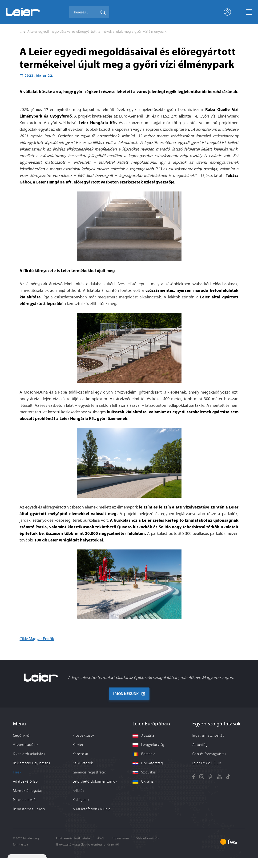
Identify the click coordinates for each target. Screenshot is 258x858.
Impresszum (120, 838)
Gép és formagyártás (209, 754)
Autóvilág (200, 745)
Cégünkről (21, 735)
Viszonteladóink (25, 745)
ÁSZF (101, 838)
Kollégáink (81, 800)
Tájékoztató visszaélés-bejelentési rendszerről (87, 844)
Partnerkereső (24, 800)
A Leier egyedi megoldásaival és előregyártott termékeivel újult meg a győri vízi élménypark (96, 31)
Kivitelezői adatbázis (29, 754)
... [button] (21, 31)
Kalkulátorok (83, 763)
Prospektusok (84, 735)
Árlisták (78, 791)
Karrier (78, 745)
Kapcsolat (80, 754)
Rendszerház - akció (29, 809)
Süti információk (147, 838)
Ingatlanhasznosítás (208, 735)
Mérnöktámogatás (27, 791)
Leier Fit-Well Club (206, 763)
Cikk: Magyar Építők (37, 638)
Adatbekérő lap (25, 781)
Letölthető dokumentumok (95, 781)
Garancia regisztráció (89, 772)
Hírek (17, 772)
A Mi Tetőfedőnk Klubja (91, 809)
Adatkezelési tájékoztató (73, 838)
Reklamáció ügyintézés (31, 763)
